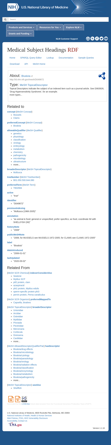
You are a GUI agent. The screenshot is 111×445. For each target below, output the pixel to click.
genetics (17, 133)
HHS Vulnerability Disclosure (36, 418)
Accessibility (12, 421)
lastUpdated (13, 258)
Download (14, 64)
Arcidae (17, 313)
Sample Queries (86, 57)
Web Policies (12, 418)
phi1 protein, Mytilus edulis (26, 288)
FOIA (21, 418)
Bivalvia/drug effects (23, 349)
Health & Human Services (41, 416)
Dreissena (18, 335)
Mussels (17, 115)
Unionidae (18, 310)
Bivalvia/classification (23, 368)
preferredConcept (16, 122)
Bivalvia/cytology (21, 355)
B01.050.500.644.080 (23, 180)
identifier (11, 200)
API (26, 64)
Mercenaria (18, 329)
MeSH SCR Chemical (18, 273)
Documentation (66, 57)
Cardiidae (18, 338)
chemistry (18, 152)
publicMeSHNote (15, 234)
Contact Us (22, 421)
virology (17, 143)
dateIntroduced (15, 250)
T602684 (17, 188)
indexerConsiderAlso (41, 273)
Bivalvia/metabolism (23, 374)
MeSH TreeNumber (30, 177)
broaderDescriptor (16, 169)
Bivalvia (25, 76)
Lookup (50, 57)
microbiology (19, 158)
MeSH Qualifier (34, 130)
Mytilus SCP (19, 279)
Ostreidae (18, 316)
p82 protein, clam (21, 282)
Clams (16, 118)
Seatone (17, 276)
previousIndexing (16, 208)
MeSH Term (29, 185)
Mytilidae (17, 319)
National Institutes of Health (18, 416)
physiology (18, 136)
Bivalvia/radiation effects (25, 364)
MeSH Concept (24, 111)
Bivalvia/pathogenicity (23, 377)
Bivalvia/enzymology (23, 371)
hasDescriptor (52, 346)
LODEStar (26, 404)
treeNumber (13, 177)
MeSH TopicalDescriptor (34, 85)
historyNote (13, 227)
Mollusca (17, 172)
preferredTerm (14, 185)
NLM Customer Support (67, 39)
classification (19, 139)
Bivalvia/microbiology (23, 352)
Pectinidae (18, 326)
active (10, 192)
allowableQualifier (16, 130)
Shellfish (17, 388)
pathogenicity (19, 155)
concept (11, 111)
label (9, 242)
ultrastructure (19, 161)
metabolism (19, 149)
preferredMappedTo (40, 299)
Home (12, 57)
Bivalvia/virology (21, 361)
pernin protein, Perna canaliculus (29, 294)
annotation (12, 216)
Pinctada (17, 322)
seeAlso (36, 385)
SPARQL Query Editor (31, 57)
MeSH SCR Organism (18, 299)
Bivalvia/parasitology (23, 358)
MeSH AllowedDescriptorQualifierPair (26, 346)
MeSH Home (39, 64)
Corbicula (18, 332)
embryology (19, 146)
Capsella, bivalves (22, 302)
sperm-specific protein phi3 (26, 291)
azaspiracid (18, 285)
